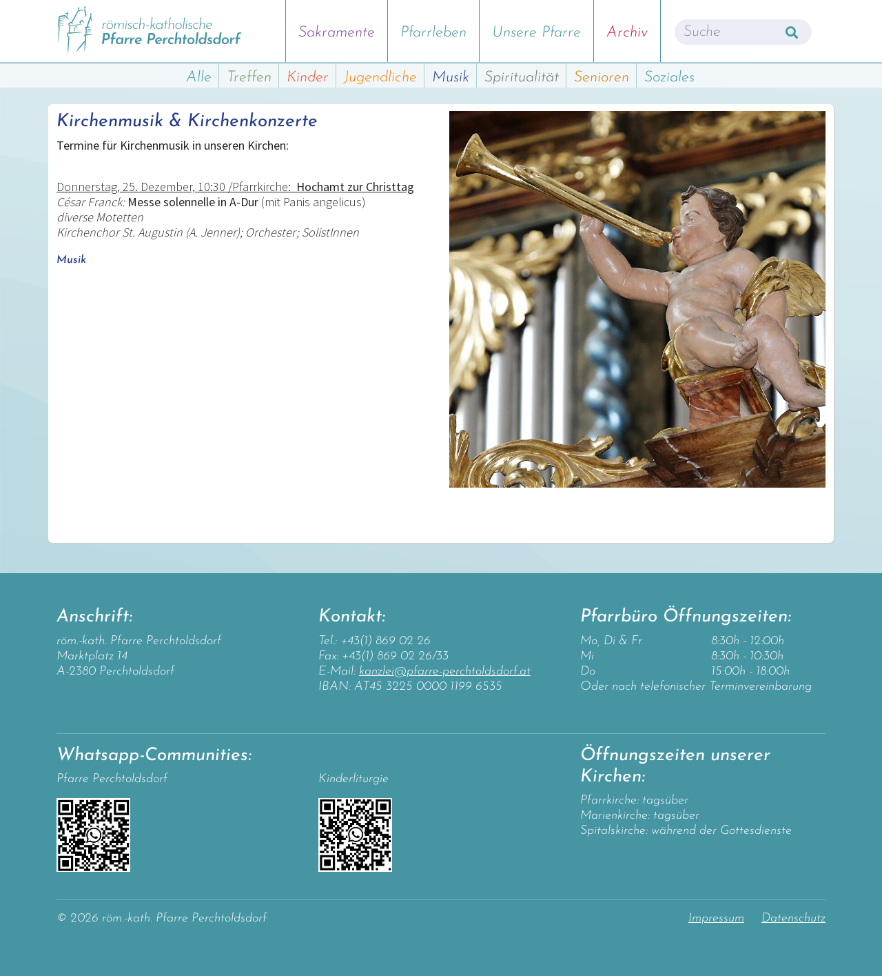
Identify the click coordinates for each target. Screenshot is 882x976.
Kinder (308, 78)
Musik (450, 78)
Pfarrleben (433, 33)
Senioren (601, 78)
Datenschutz (793, 918)
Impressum (716, 918)
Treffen (249, 78)
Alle (199, 78)
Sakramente (336, 33)
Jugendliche (380, 78)
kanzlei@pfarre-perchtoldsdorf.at (445, 671)
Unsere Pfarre (536, 33)
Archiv (627, 33)
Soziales (669, 78)
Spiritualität (521, 78)
